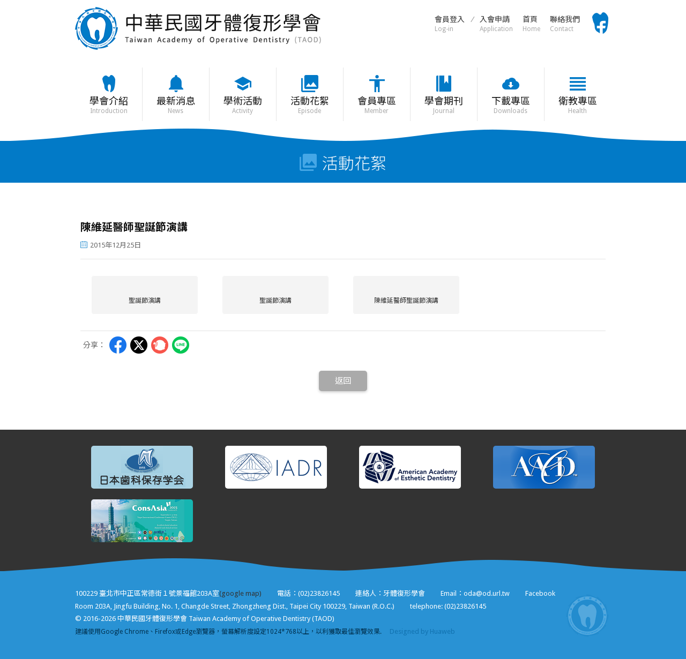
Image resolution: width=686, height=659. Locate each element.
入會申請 (496, 24)
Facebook (540, 593)
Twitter (138, 345)
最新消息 (175, 105)
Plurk (159, 345)
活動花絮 (309, 105)
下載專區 (510, 105)
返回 (343, 381)
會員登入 (450, 24)
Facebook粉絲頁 (600, 23)
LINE (180, 345)
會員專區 (376, 105)
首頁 (531, 24)
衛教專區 (577, 105)
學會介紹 (108, 105)
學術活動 (242, 105)
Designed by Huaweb (422, 631)
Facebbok (117, 345)
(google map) (240, 593)
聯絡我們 (565, 24)
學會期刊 (443, 105)
